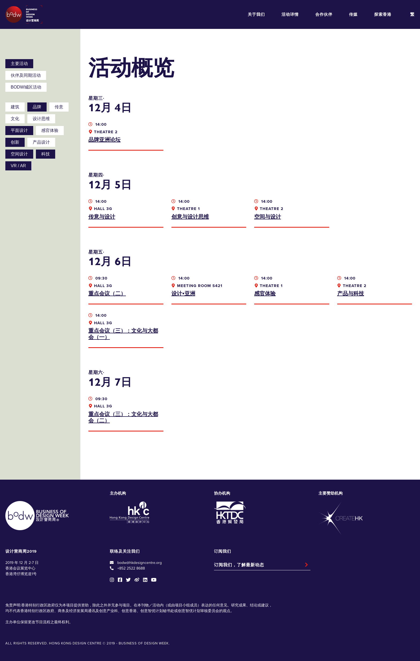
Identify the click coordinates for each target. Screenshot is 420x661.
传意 (59, 107)
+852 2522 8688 (131, 568)
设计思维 (41, 118)
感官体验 (49, 130)
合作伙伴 (323, 14)
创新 (15, 142)
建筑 (15, 107)
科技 (45, 154)
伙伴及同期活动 (26, 75)
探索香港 (382, 14)
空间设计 (19, 154)
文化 (15, 118)
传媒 (353, 14)
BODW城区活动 (26, 87)
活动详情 (290, 14)
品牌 (37, 107)
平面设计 (19, 130)
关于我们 (256, 14)
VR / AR (18, 165)
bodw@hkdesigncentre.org (139, 562)
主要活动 (19, 63)
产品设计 (41, 142)
